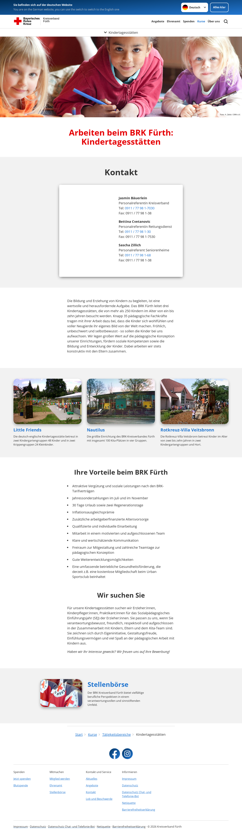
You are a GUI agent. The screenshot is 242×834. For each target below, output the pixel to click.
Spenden (189, 21)
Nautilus (96, 430)
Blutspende (20, 785)
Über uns (214, 21)
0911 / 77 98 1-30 (138, 231)
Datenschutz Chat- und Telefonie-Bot (136, 794)
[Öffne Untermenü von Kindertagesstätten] (121, 32)
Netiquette (129, 803)
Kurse (201, 21)
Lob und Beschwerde (99, 799)
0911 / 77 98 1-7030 (139, 208)
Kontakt (91, 792)
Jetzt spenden (22, 779)
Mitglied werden (60, 779)
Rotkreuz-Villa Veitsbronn (187, 430)
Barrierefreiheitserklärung (138, 809)
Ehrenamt (173, 21)
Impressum (129, 779)
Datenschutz (130, 785)
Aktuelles (91, 779)
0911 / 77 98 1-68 (138, 255)
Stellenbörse (108, 684)
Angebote (157, 21)
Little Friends (27, 430)
